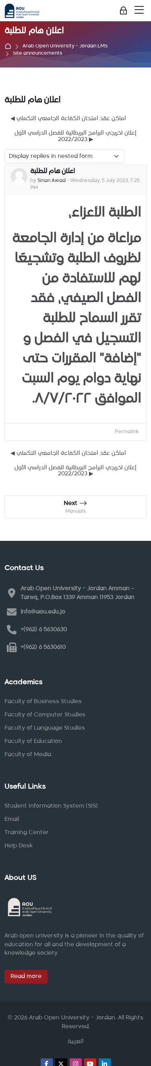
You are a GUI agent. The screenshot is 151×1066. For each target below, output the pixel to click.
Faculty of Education (33, 741)
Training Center (26, 832)
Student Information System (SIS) (51, 806)
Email (11, 819)
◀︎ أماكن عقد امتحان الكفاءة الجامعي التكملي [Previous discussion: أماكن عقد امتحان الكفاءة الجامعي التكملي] (68, 118)
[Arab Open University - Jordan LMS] (21, 10)
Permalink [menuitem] (127, 432)
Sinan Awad (51, 180)
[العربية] (76, 1041)
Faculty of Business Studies (43, 701)
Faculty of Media (27, 754)
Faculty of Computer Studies (44, 715)
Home (9, 46)
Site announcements (37, 53)
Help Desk (18, 846)
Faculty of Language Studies (44, 728)
